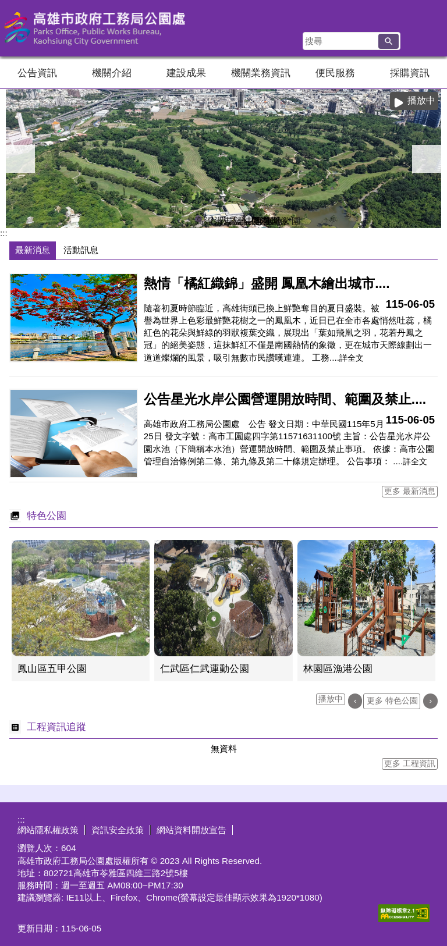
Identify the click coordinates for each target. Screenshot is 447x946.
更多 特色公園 (392, 700)
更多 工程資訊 (409, 763)
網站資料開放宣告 (191, 830)
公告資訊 (37, 73)
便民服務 (335, 73)
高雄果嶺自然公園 (198, 219)
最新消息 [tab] (32, 250)
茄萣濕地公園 (228, 219)
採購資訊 (410, 73)
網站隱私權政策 (48, 830)
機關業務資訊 (260, 73)
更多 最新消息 (409, 491)
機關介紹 (112, 73)
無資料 (224, 748)
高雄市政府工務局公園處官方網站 (98, 28)
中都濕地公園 (248, 219)
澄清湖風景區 (208, 219)
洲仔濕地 (238, 219)
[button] (388, 41)
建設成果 (186, 73)
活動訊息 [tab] (80, 250)
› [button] (426, 159)
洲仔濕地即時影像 (218, 219)
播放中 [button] (421, 100)
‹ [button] (20, 159)
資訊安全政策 (117, 830)
